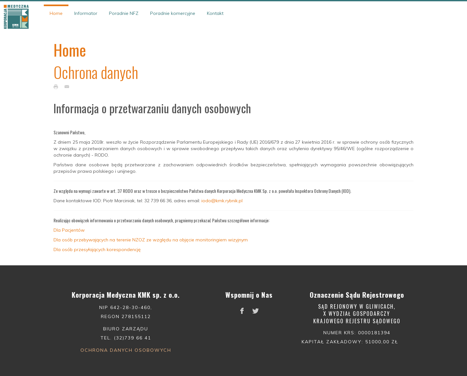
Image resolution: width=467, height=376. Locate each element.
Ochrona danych (96, 72)
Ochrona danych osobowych (125, 350)
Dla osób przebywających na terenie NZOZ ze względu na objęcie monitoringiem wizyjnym (151, 240)
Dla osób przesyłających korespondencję (97, 249)
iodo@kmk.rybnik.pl (222, 201)
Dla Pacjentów (69, 230)
